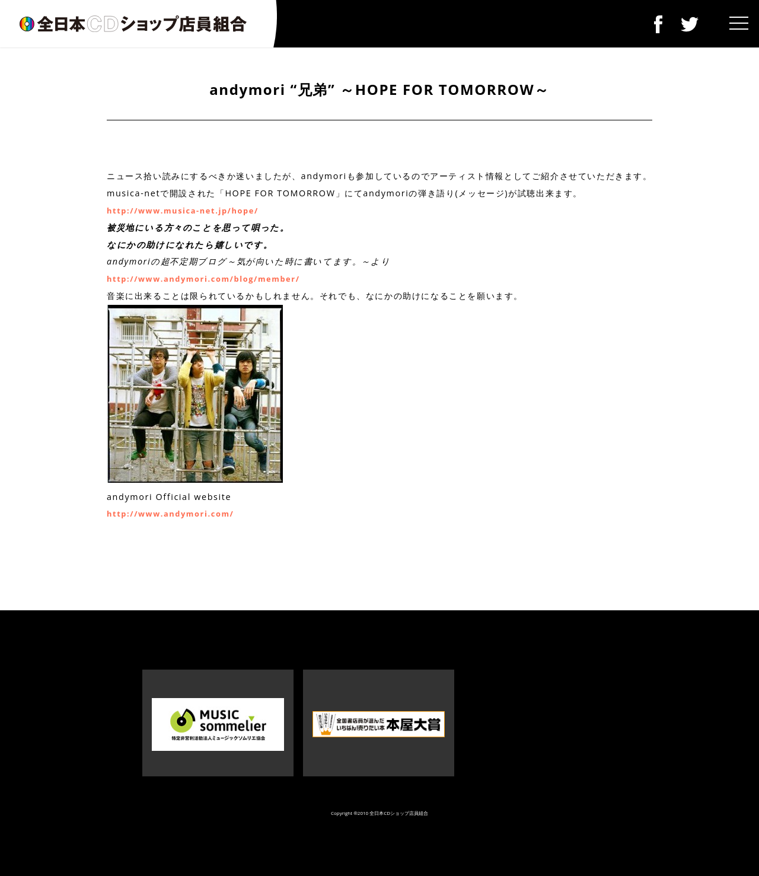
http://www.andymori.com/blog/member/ (203, 278)
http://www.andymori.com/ (170, 513)
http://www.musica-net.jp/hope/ (183, 210)
